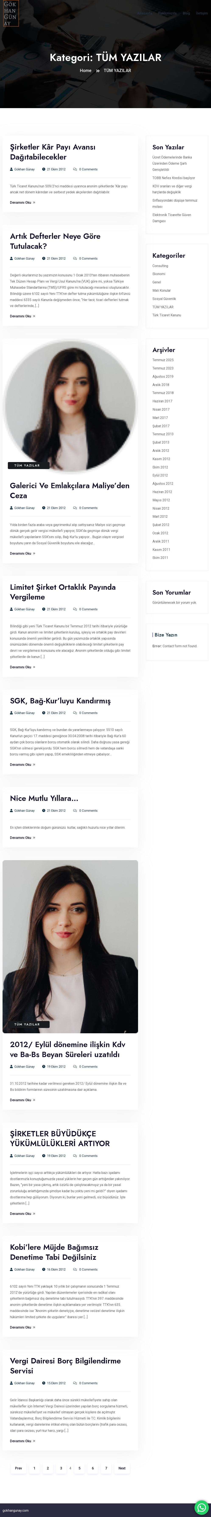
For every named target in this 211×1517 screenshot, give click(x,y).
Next (122, 1468)
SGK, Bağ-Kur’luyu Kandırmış (60, 700)
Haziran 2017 (162, 401)
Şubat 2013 (160, 442)
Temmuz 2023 (163, 368)
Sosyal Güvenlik (164, 299)
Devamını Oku (22, 203)
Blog (186, 13)
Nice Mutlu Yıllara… (44, 798)
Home (87, 70)
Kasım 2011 (161, 550)
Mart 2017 (160, 418)
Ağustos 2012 (162, 484)
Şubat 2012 (160, 525)
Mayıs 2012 (161, 500)
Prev (18, 1468)
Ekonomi (158, 274)
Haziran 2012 (162, 492)
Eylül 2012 (160, 475)
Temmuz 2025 (163, 360)
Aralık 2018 (160, 385)
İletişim (202, 13)
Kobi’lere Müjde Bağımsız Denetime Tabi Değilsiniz (54, 1252)
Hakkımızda (167, 13)
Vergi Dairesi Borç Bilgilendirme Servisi (65, 1365)
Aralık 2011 (160, 541)
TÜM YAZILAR (117, 70)
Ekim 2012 (160, 467)
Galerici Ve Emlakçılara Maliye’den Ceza (70, 490)
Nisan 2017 (160, 409)
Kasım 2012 (161, 459)
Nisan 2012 (160, 508)
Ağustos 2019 (162, 377)
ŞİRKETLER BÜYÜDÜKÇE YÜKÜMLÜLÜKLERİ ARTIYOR (60, 1138)
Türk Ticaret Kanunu (166, 315)
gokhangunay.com (16, 1511)
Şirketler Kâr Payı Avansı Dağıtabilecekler (52, 152)
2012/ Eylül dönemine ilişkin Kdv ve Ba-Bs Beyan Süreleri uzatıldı (67, 1049)
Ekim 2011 (160, 558)
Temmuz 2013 (163, 434)
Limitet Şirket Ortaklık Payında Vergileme (63, 592)
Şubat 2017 (160, 426)
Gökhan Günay (22, 169)
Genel (156, 282)
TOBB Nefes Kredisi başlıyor (173, 178)
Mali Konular (161, 290)
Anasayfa (144, 13)
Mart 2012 (160, 517)
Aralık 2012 (160, 451)
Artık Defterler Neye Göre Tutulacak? (55, 241)
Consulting (160, 266)
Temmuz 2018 (163, 393)
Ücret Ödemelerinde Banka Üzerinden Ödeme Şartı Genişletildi (172, 163)
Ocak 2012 (160, 533)
